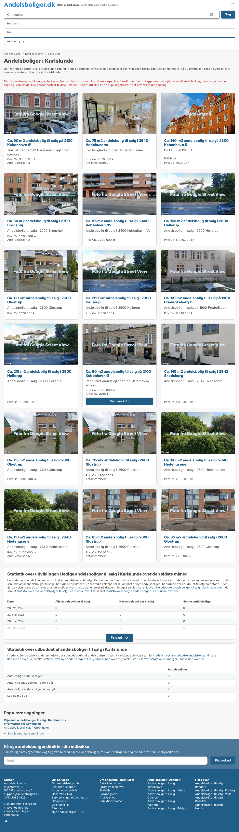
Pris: (10, 159)
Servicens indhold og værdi (70, 797)
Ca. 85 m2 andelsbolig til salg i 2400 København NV (117, 223)
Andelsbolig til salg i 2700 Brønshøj (35, 230)
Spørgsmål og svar (112, 786)
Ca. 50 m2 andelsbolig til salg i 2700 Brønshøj (38, 223)
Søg (228, 14)
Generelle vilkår (62, 794)
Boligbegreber (109, 794)
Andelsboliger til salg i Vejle (213, 794)
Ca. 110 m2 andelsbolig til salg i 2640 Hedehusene (196, 462)
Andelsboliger (12, 53)
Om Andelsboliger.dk (66, 783)
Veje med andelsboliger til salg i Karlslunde (33, 720)
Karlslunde (54, 54)
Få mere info (119, 401)
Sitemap (57, 808)
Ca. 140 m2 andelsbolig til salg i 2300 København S (196, 142)
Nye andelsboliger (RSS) (68, 811)
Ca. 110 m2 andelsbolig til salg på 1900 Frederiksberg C (197, 300)
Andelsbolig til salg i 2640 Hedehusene (194, 470)
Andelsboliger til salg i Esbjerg (167, 808)
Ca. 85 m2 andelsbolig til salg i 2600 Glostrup (117, 539)
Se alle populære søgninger (26, 733)
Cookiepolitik (60, 804)
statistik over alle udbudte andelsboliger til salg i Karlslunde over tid (182, 587)
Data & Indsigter (110, 783)
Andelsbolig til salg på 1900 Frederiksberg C (198, 308)
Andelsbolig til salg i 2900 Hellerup (191, 230)
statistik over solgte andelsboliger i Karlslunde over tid (142, 591)
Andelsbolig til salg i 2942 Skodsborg (193, 381)
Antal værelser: (17, 162)
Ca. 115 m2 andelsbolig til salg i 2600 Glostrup (39, 462)
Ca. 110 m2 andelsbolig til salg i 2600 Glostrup (39, 300)
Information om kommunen (22, 723)
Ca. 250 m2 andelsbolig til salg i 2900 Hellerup (118, 300)
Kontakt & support (64, 786)
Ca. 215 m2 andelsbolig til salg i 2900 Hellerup (39, 373)
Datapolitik (59, 801)
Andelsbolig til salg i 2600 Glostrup (34, 308)
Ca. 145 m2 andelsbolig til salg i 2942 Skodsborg (196, 373)
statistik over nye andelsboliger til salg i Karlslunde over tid (56, 591)
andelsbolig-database (106, 5)
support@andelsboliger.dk (21, 794)
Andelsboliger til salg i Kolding (215, 790)
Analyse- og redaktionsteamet (111, 799)
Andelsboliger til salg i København (26, 727)
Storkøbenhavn (34, 53)
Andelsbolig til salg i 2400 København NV (118, 230)
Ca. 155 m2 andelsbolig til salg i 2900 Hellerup (196, 223)
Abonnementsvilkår (64, 790)
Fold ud (116, 638)
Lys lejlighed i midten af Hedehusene (114, 150)
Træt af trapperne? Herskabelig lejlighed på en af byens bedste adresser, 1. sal (68, 150)
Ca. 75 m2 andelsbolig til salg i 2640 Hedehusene (117, 142)
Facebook (6, 821)
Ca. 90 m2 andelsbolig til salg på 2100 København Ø (40, 142)
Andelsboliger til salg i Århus (166, 790)
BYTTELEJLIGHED (178, 150)
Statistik (105, 790)
